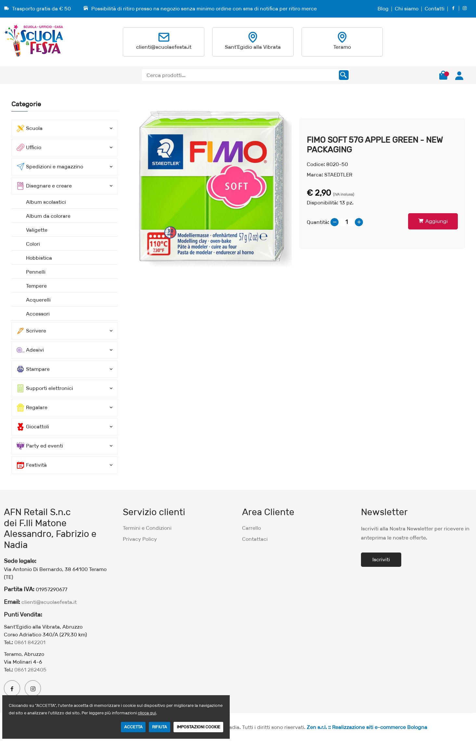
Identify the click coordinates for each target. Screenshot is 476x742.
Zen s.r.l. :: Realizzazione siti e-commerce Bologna (367, 727)
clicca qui (147, 713)
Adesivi (30, 350)
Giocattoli (33, 427)
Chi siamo (406, 9)
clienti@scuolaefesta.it (163, 47)
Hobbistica (39, 258)
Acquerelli (38, 300)
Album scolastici (46, 202)
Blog (383, 9)
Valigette (36, 230)
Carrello (251, 528)
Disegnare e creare (44, 186)
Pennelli (35, 272)
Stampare (33, 369)
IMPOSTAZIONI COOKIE (198, 727)
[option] (209, 183)
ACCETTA (133, 727)
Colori (33, 244)
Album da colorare (48, 216)
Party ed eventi (40, 446)
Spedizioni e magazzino (50, 167)
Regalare (32, 407)
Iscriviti (381, 559)
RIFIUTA (159, 727)
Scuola (30, 128)
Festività (32, 465)
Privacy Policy (140, 539)
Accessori (38, 314)
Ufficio (29, 147)
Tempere (36, 286)
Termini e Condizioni (147, 528)
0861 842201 (29, 642)
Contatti (434, 9)
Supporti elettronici (45, 388)
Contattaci (255, 539)
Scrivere (31, 331)
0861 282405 (30, 670)
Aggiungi (433, 221)
